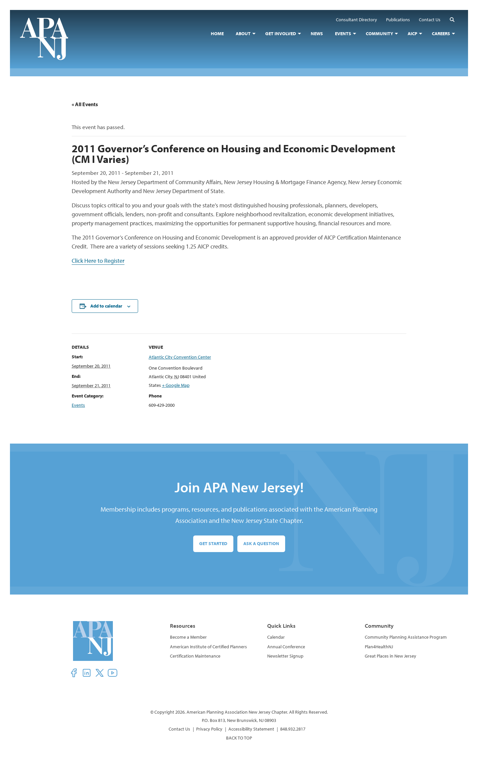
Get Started (213, 543)
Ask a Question (261, 543)
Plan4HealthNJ (379, 647)
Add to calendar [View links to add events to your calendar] (106, 306)
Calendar (276, 637)
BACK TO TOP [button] (239, 738)
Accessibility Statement (251, 729)
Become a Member (188, 637)
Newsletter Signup (285, 656)
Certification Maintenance (195, 656)
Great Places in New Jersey (390, 656)
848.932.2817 (292, 729)
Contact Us (179, 729)
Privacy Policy (209, 729)
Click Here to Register (98, 260)
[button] (452, 19)
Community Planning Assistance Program (406, 637)
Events (78, 405)
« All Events (85, 104)
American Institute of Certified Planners (208, 647)
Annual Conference (286, 647)
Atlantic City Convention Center (180, 357)
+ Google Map (176, 385)
